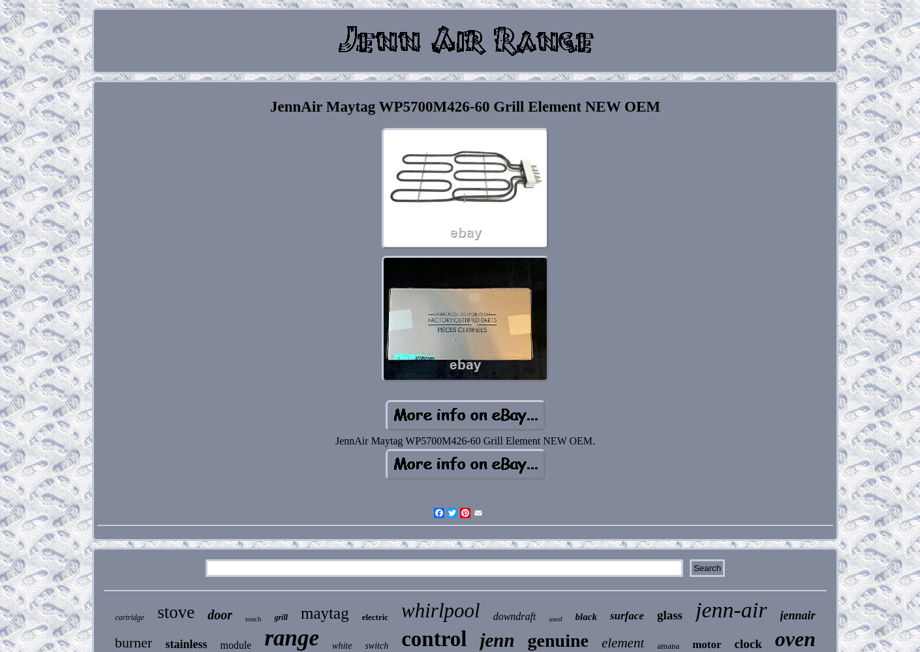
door (219, 615)
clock (748, 644)
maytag (325, 613)
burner (133, 642)
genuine (558, 640)
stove (175, 612)
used (555, 619)
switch (376, 646)
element (623, 643)
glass (669, 615)
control (434, 639)
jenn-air (731, 610)
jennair (798, 615)
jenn (497, 640)
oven (795, 639)
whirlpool (440, 610)
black (586, 617)
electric (375, 617)
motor (706, 644)
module (235, 645)
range (291, 638)
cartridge (129, 617)
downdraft (514, 616)
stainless (186, 644)
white (342, 646)
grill (281, 617)
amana (668, 646)
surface (627, 616)
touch (253, 619)
